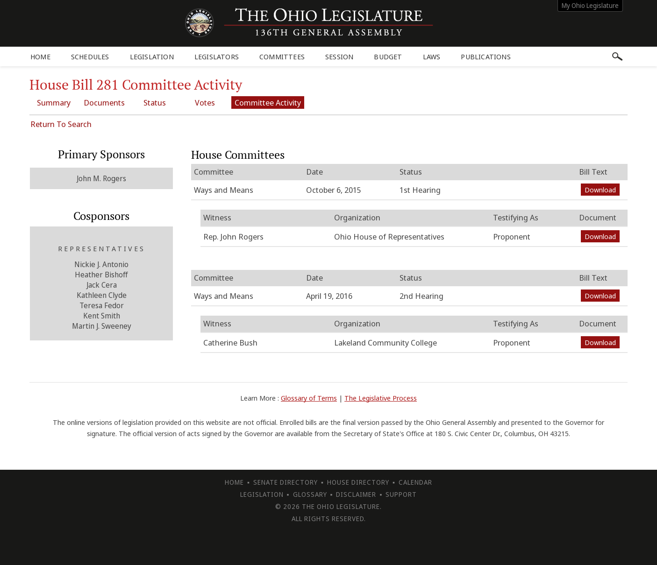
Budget (388, 56)
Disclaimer (356, 494)
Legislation (152, 56)
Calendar (415, 482)
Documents (104, 102)
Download (600, 189)
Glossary (310, 494)
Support (401, 494)
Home (40, 56)
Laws (432, 56)
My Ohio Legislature (590, 5)
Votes (205, 102)
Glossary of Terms (309, 398)
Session (339, 56)
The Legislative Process (380, 398)
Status (154, 102)
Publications (485, 56)
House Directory (358, 482)
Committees (282, 56)
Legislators (216, 56)
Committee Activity (268, 102)
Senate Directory (285, 482)
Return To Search (61, 124)
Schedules (90, 56)
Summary (54, 102)
